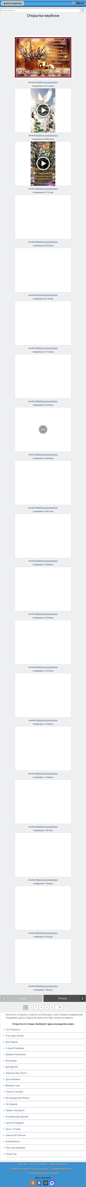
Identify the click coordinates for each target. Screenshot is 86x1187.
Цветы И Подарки (15, 1123)
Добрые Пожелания (16, 1054)
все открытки (13, 3)
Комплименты (13, 1141)
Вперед (62, 998)
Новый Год (11, 1154)
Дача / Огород (13, 1129)
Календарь (11, 1060)
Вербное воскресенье (47, 82)
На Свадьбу (12, 1104)
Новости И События (16, 1135)
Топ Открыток (13, 1029)
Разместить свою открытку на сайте (29, 1169)
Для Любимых (13, 1079)
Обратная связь (58, 1164)
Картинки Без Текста (16, 1073)
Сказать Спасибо (14, 1091)
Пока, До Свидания (15, 1147)
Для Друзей (12, 1067)
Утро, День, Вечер (15, 1035)
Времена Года (13, 1085)
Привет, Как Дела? (15, 1110)
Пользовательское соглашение (43, 1173)
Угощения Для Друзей (17, 1116)
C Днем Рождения (15, 1048)
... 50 (59, 1007)
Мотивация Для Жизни (17, 1098)
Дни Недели (12, 1042)
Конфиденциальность (62, 1169)
